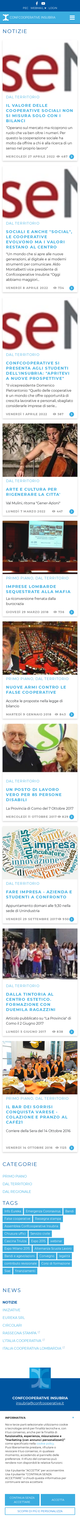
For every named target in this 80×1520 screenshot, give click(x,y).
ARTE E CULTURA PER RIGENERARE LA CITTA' (33, 492)
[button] (73, 1417)
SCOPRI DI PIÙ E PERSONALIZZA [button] (40, 1511)
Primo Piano (19, 578)
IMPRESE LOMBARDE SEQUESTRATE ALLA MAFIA (38, 589)
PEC (25, 8)
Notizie (10, 1302)
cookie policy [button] (45, 1443)
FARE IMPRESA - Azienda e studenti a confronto (39, 894)
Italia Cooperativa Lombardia (32, 1348)
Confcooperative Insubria (29, 17)
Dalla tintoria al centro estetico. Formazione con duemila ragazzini (31, 1002)
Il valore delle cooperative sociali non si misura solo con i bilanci (39, 113)
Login (53, 8)
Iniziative (11, 1310)
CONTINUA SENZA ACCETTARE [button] (22, 1499)
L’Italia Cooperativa (22, 1341)
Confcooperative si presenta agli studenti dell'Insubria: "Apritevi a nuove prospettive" (38, 371)
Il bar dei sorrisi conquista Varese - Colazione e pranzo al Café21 (37, 1114)
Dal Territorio (22, 97)
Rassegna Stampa (19, 1333)
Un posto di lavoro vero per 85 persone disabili (34, 794)
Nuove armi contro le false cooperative (36, 690)
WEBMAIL (39, 8)
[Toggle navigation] (72, 17)
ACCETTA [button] (58, 1499)
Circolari (12, 1325)
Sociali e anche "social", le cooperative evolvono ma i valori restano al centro (39, 239)
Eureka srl (14, 1318)
